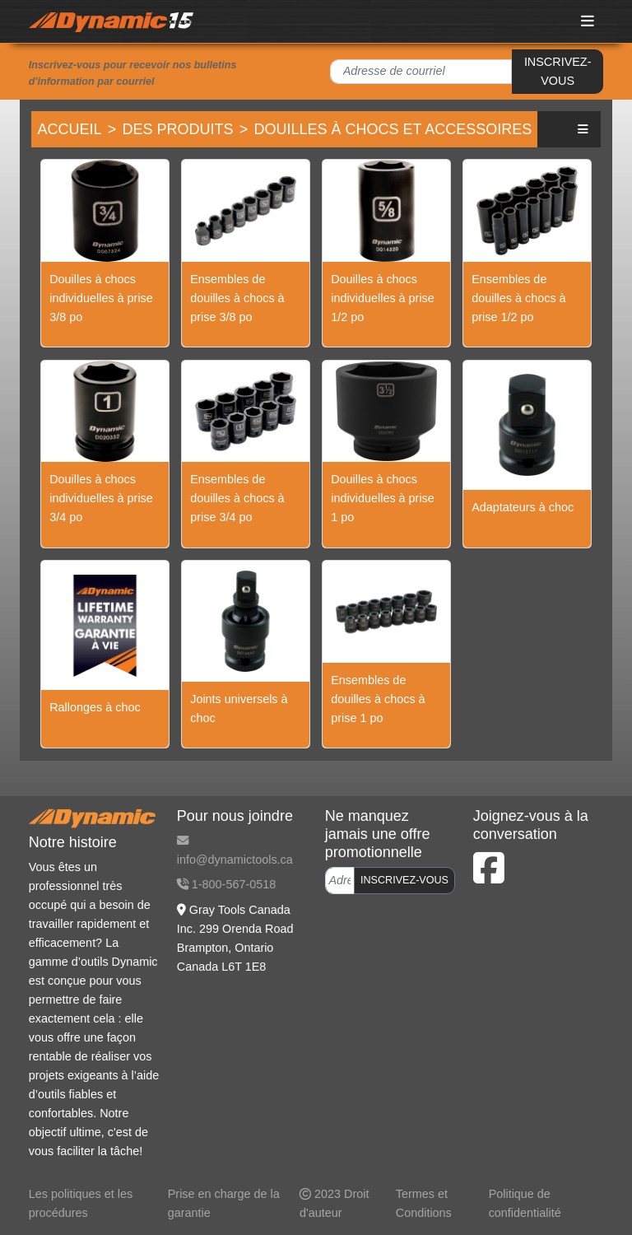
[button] (583, 129)
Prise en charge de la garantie (224, 1203)
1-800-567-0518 (226, 884)
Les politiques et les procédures (80, 1203)
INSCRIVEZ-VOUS (558, 71)
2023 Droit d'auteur (334, 1203)
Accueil (70, 129)
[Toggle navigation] (588, 21)
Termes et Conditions (424, 1203)
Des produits (178, 129)
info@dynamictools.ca (235, 850)
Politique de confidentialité (525, 1203)
